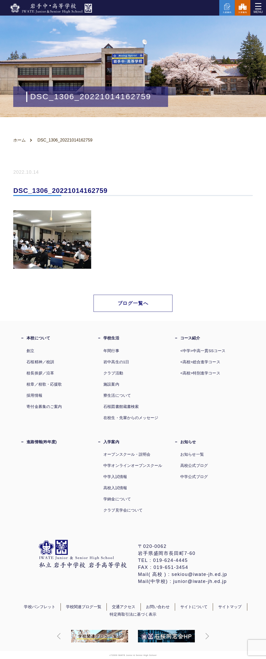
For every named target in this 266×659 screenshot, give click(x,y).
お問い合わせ (157, 607)
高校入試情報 (115, 488)
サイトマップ (230, 607)
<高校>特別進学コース (200, 373)
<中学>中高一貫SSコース (202, 350)
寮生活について (117, 395)
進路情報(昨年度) (41, 442)
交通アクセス (123, 607)
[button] (59, 636)
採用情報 (34, 395)
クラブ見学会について (123, 510)
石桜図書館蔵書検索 (121, 406)
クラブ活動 (113, 373)
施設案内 (111, 384)
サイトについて (194, 607)
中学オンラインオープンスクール (132, 465)
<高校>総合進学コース (200, 362)
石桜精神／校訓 (40, 362)
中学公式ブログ (194, 476)
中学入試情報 (115, 476)
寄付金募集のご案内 (44, 406)
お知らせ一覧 (192, 454)
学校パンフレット (39, 607)
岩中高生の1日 (116, 362)
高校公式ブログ (194, 465)
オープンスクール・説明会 (126, 454)
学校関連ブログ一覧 (83, 607)
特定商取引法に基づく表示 (133, 614)
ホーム (19, 140)
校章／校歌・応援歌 (44, 384)
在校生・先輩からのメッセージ (130, 417)
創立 (30, 350)
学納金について (117, 499)
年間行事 (111, 350)
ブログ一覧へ (133, 303)
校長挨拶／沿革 (40, 373)
